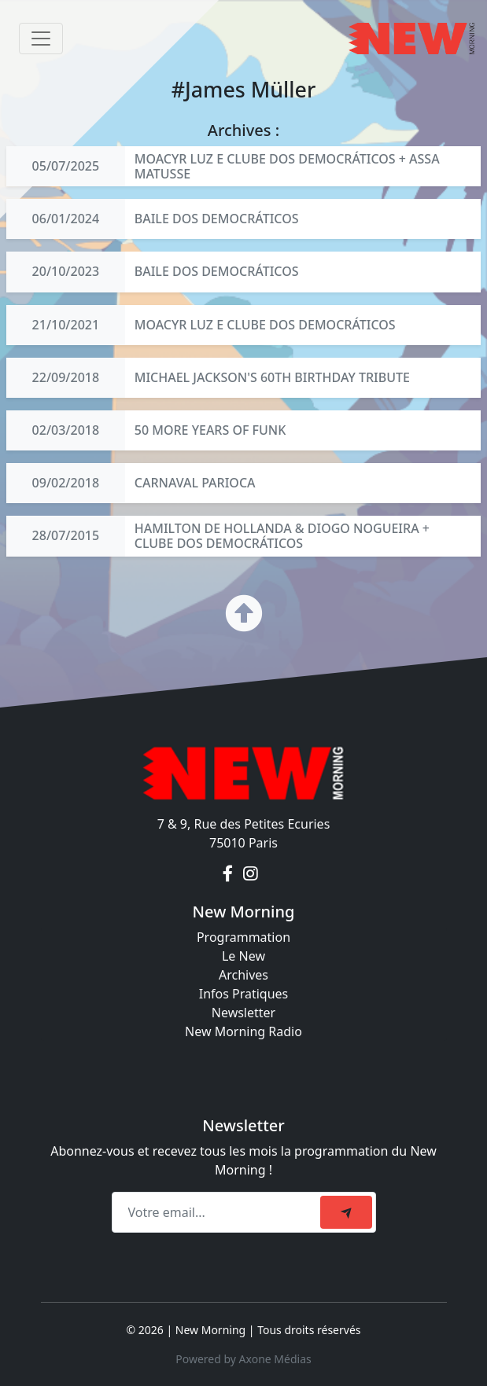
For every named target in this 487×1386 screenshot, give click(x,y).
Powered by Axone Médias (243, 1358)
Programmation (243, 937)
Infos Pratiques (244, 993)
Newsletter (243, 1012)
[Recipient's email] (218, 1212)
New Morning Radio (243, 1031)
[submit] (346, 1212)
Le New (243, 956)
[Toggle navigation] (41, 38)
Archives (243, 974)
